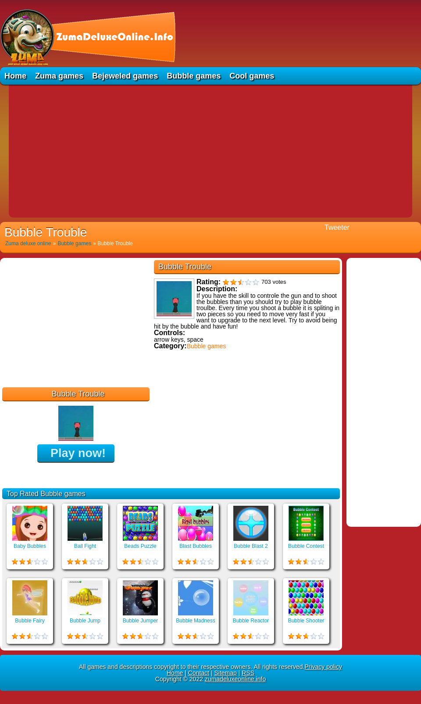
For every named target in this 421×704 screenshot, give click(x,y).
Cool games (251, 75)
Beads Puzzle (140, 546)
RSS (248, 672)
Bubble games (194, 75)
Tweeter (337, 227)
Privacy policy (323, 666)
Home (15, 75)
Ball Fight (85, 546)
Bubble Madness (195, 621)
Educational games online (192, 390)
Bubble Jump (85, 621)
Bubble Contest (306, 546)
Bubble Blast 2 (251, 546)
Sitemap (225, 672)
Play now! (78, 453)
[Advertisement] (210, 150)
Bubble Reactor (251, 621)
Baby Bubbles (30, 546)
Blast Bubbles (195, 546)
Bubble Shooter (306, 621)
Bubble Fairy (29, 621)
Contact (198, 672)
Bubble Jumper (140, 621)
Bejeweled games (125, 75)
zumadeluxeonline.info (235, 679)
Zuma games (59, 75)
